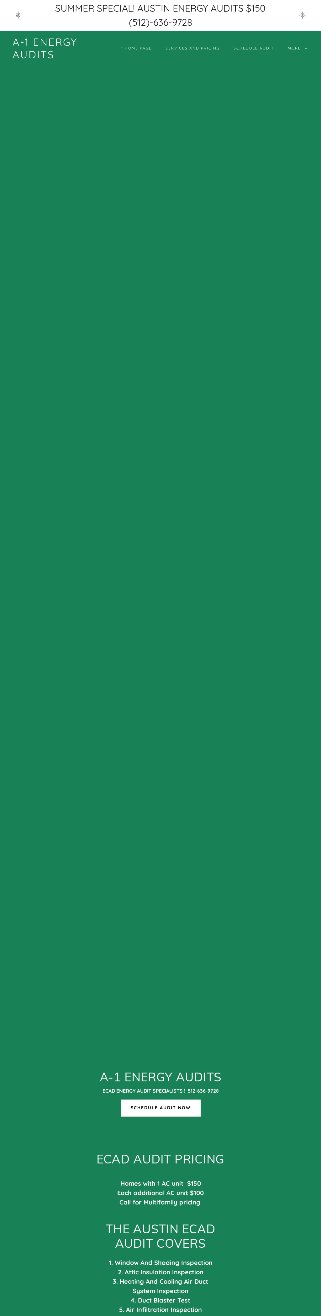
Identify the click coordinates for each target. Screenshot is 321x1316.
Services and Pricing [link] (193, 48)
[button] (296, 48)
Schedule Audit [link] (254, 48)
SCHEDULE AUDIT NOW (161, 1108)
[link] (52, 56)
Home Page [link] (138, 48)
